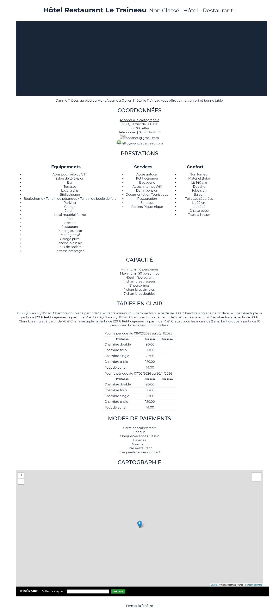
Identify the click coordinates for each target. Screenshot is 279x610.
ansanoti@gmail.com (142, 138)
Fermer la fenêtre (139, 606)
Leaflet (214, 585)
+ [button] (21, 475)
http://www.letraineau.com (142, 143)
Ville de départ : (54, 591)
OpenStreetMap (254, 585)
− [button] (21, 481)
